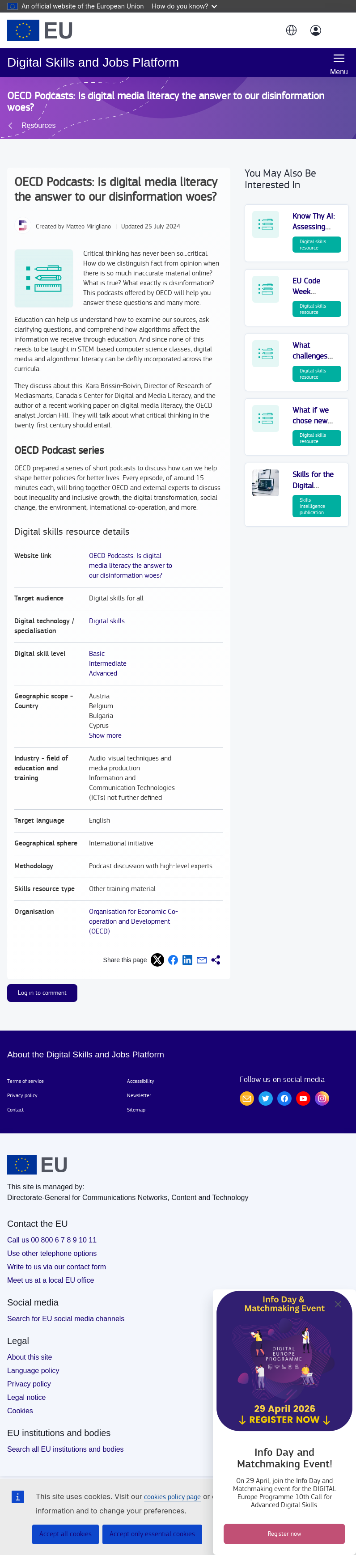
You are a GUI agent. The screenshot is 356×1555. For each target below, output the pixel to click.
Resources (38, 125)
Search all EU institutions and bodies (65, 1449)
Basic (97, 654)
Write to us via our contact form (56, 1267)
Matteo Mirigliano (88, 226)
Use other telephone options (52, 1253)
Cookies (20, 1411)
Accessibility (140, 1081)
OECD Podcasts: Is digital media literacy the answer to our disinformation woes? (130, 566)
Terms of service (25, 1081)
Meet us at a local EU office (50, 1280)
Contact (15, 1110)
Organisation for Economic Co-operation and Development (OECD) (133, 922)
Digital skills (107, 621)
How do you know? (184, 6)
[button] (291, 30)
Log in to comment (42, 993)
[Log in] (316, 30)
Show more (105, 735)
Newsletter (139, 1095)
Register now (284, 1534)
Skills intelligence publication (312, 506)
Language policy (33, 1370)
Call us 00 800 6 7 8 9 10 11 (52, 1240)
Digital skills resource (313, 244)
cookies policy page (172, 1497)
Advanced (103, 673)
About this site (29, 1357)
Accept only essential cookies (152, 1534)
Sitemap (136, 1110)
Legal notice (26, 1397)
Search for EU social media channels (65, 1319)
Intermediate (108, 663)
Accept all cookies (65, 1534)
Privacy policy (22, 1095)
